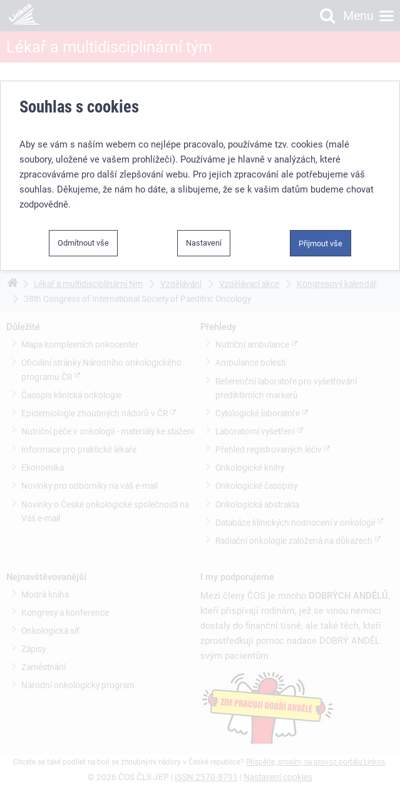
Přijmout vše (320, 243)
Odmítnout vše (83, 243)
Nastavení (204, 243)
